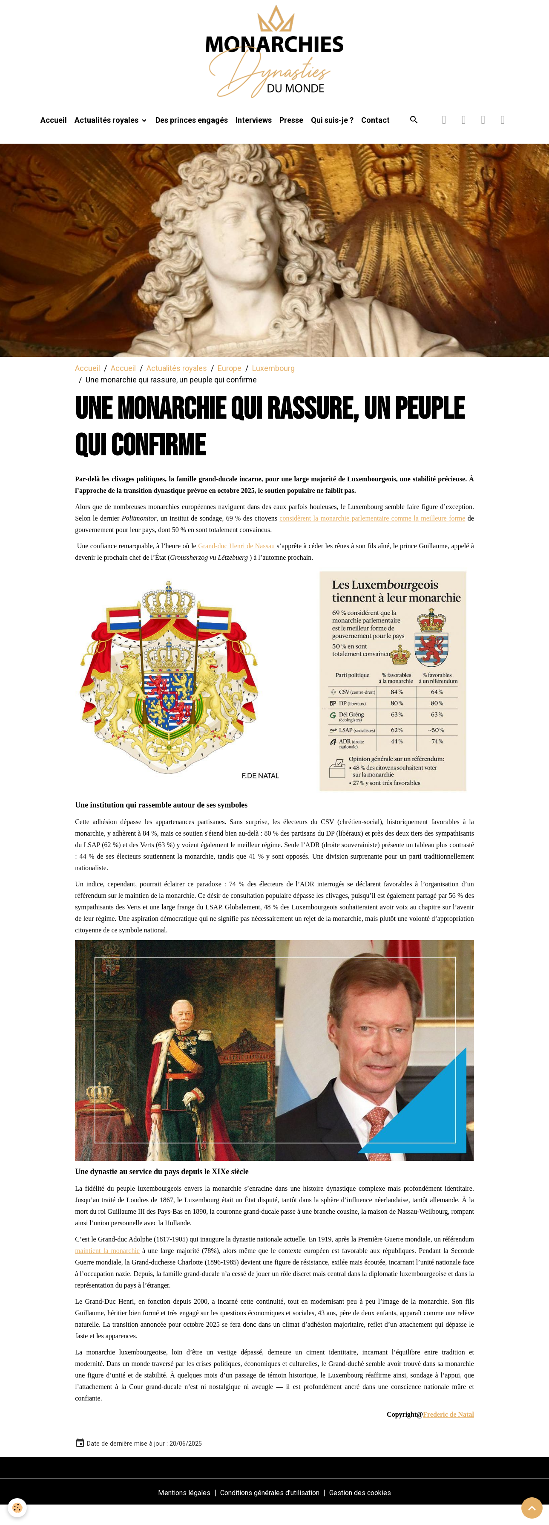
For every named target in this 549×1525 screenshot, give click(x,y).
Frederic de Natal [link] (448, 1433)
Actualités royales (107, 139)
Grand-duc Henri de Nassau (235, 565)
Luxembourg (273, 387)
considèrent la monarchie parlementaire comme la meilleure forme (372, 537)
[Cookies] (18, 1507)
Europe (229, 387)
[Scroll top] (532, 1508)
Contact (375, 139)
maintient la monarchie (107, 1269)
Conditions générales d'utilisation (269, 1511)
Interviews (254, 139)
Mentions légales (174, 1511)
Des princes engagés (191, 139)
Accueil (53, 139)
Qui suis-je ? (332, 139)
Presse (291, 139)
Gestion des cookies (369, 1511)
